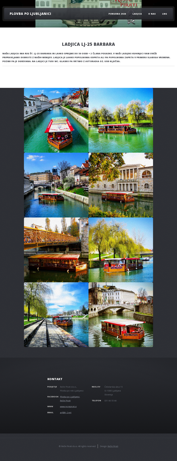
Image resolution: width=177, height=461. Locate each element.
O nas (152, 13)
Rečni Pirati (113, 446)
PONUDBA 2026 (117, 13)
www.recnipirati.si (68, 406)
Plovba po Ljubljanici (30, 13)
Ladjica (137, 13)
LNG (164, 13)
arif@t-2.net (65, 412)
